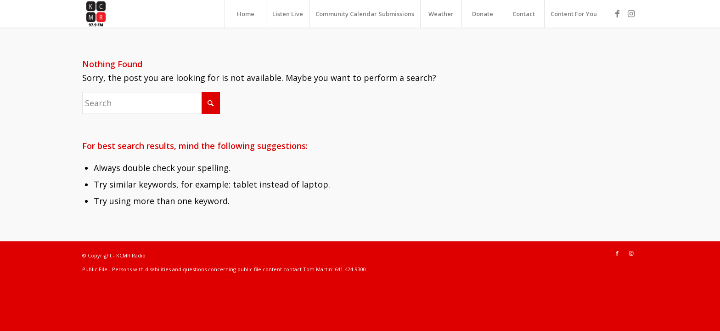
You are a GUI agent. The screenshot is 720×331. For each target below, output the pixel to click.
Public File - (97, 269)
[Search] (151, 103)
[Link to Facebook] (617, 13)
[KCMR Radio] (96, 14)
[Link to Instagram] (631, 13)
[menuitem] (245, 14)
